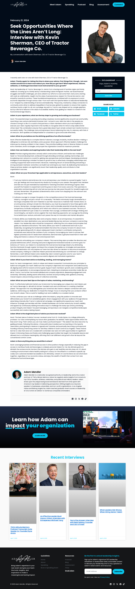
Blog (91, 4)
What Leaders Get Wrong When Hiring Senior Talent (111, 511)
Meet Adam (55, 4)
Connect (118, 4)
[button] (100, 109)
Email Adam (69, 571)
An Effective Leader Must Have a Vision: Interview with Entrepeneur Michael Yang (52, 518)
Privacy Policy (105, 577)
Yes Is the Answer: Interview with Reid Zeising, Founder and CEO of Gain (82, 522)
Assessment (103, 4)
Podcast (82, 4)
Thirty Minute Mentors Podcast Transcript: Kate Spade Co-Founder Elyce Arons (21, 530)
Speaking (69, 4)
